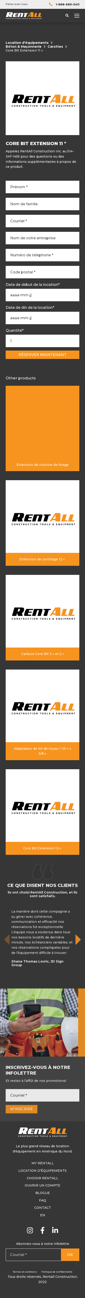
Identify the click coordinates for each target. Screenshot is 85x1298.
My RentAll (43, 1163)
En (42, 1215)
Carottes (55, 47)
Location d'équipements (27, 43)
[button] (78, 961)
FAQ (42, 1200)
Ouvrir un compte (42, 1185)
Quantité (15, 330)
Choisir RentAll (42, 1178)
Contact (42, 1208)
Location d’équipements (42, 1171)
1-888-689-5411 (67, 4)
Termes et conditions (25, 1271)
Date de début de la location (33, 285)
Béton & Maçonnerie (23, 47)
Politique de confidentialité (56, 1271)
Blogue (42, 1193)
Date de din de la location (30, 307)
